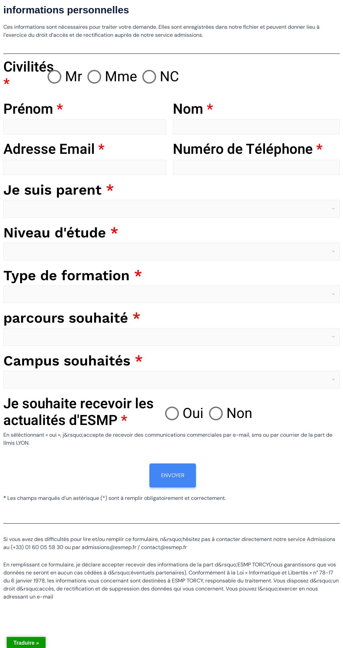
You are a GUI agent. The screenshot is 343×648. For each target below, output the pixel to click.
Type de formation (72, 275)
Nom (193, 109)
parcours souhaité (71, 318)
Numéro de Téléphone (248, 149)
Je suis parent (58, 190)
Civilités (25, 76)
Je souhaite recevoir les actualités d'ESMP (78, 412)
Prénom (33, 109)
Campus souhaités (73, 360)
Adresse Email (54, 149)
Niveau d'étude (60, 232)
